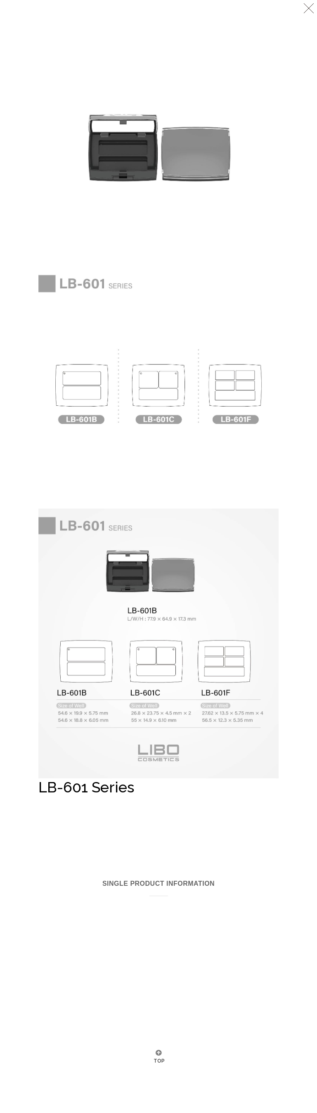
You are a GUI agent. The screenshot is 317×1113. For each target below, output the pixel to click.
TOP (158, 1060)
